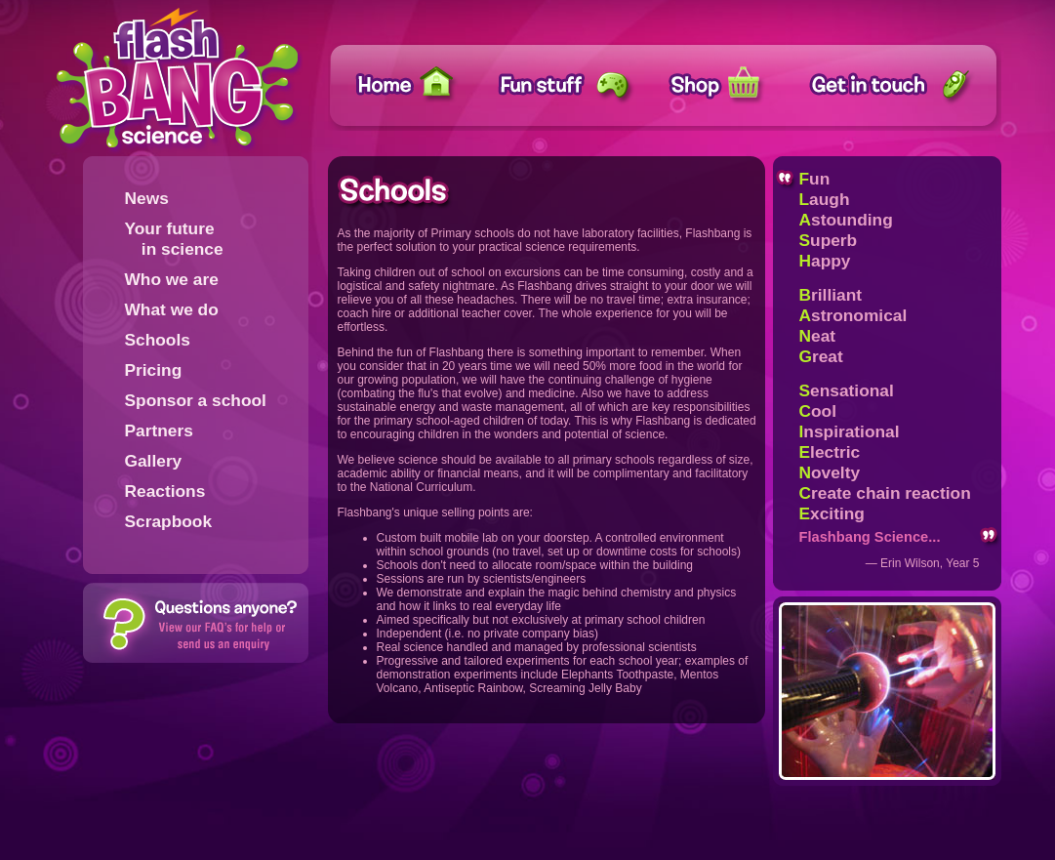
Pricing (154, 370)
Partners (159, 430)
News (147, 198)
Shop (729, 85)
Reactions (165, 491)
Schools (157, 339)
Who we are (172, 279)
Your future (174, 239)
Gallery (154, 461)
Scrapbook (169, 521)
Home (413, 85)
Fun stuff (561, 85)
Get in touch (893, 85)
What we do (172, 309)
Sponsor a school (195, 400)
